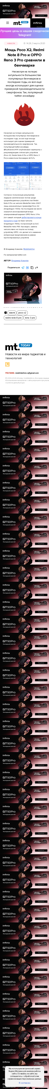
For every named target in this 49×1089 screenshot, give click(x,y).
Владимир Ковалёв (18, 231)
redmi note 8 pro (27, 310)
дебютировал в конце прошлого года (19, 191)
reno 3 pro (39, 310)
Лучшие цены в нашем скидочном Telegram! (24, 29)
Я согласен (24, 1085)
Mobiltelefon (28, 220)
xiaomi (8, 310)
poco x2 (16, 310)
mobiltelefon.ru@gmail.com (27, 355)
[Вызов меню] (5, 22)
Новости (13, 36)
